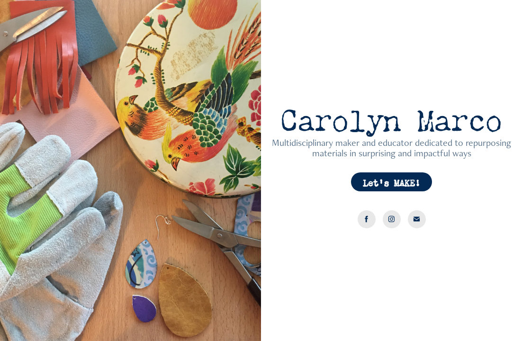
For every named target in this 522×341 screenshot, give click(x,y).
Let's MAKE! (391, 181)
